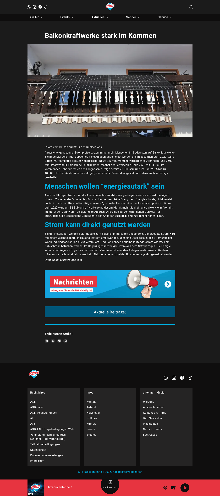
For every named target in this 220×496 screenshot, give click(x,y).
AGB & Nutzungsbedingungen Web (52, 429)
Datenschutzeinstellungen (46, 455)
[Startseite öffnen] (110, 7)
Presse (91, 429)
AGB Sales (36, 407)
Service (165, 17)
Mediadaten (150, 423)
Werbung (148, 401)
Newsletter (93, 412)
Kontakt (91, 401)
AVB (32, 423)
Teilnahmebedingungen (45, 444)
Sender (133, 17)
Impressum (37, 460)
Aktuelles (100, 17)
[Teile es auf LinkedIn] (59, 341)
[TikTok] (45, 7)
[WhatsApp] (29, 7)
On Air (36, 17)
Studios (91, 434)
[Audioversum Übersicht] (110, 484)
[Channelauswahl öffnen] (190, 7)
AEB (32, 418)
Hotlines (92, 418)
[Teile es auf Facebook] (47, 341)
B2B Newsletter (152, 418)
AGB (33, 401)
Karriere (91, 423)
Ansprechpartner (153, 407)
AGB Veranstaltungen (43, 412)
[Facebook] (40, 7)
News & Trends (152, 429)
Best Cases (150, 434)
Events (67, 17)
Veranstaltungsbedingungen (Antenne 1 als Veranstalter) (48, 436)
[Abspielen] (185, 488)
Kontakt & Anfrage (154, 412)
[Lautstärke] (165, 487)
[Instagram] (34, 7)
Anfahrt (91, 407)
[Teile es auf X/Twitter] (53, 341)
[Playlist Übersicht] (173, 487)
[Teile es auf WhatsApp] (65, 341)
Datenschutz (38, 449)
